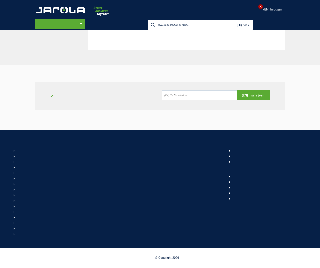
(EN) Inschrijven (253, 95)
